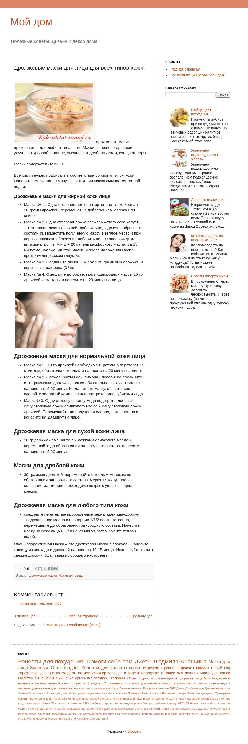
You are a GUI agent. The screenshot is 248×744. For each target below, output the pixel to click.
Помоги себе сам (110, 661)
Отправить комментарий (41, 604)
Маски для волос (215, 673)
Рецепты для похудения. (51, 661)
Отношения (44, 678)
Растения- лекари (174, 693)
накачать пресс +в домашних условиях (177, 683)
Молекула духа (57, 693)
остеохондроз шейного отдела (142, 713)
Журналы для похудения (158, 678)
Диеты (143, 661)
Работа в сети (151, 693)
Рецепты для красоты (104, 667)
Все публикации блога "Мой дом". (198, 75)
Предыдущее (141, 616)
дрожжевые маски (43, 575)
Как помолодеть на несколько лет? (207, 238)
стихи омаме (79, 718)
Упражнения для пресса (39, 673)
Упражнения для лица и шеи (131, 698)
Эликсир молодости (109, 673)
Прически (134, 693)
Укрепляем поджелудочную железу (204, 154)
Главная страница (83, 616)
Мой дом (31, 21)
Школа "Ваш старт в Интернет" (62, 703)
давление (110, 708)
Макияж (202, 668)
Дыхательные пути (217, 688)
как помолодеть (180, 708)
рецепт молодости (143, 673)
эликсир (72, 688)
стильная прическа (57, 718)
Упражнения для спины (168, 698)
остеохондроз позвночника (101, 713)
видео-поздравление (72, 708)
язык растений (98, 718)
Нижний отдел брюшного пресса (60, 683)
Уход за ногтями (76, 673)
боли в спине (27, 708)
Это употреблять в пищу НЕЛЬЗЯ (166, 703)
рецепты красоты (179, 668)
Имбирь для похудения (201, 112)
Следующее (25, 616)
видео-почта (95, 708)
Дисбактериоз (194, 688)
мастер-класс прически (34, 713)
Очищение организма (74, 678)
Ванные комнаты (130, 688)
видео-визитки (47, 708)
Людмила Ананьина (180, 661)
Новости (121, 693)
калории (118, 678)
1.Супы (131, 678)
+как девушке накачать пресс (99, 688)
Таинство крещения (201, 693)
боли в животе (220, 703)
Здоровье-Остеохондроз (55, 667)
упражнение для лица (48, 688)
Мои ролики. (37, 693)
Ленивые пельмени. (207, 200)
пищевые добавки (177, 713)
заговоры (102, 678)
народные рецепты (145, 668)
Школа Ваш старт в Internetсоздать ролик (113, 703)
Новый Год (220, 668)
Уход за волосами (197, 698)
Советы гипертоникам (209, 276)
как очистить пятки (156, 708)
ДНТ (173, 688)
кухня (226, 708)
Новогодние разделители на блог (91, 693)
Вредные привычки (156, 688)
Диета (180, 688)
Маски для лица (70, 575)
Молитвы (25, 678)
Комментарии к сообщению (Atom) (71, 625)
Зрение (23, 693)
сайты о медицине (204, 713)
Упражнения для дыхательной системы (85, 698)
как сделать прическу (207, 708)
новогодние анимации (66, 713)
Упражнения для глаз (43, 698)
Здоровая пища (191, 678)
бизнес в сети (199, 703)
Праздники (94, 683)
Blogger (133, 731)
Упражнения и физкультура (125, 683)
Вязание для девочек (179, 673)
